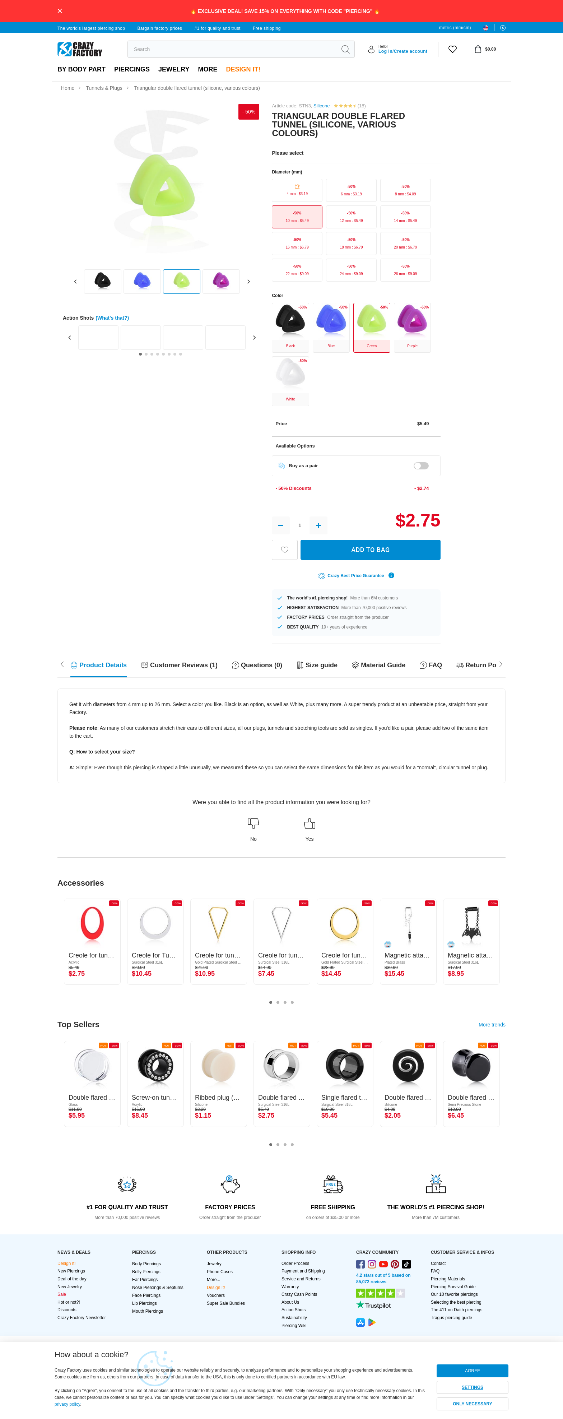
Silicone (321, 105)
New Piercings (71, 1271)
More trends (492, 1025)
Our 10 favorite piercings (454, 1294)
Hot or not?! (68, 1302)
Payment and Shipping (303, 1271)
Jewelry (173, 69)
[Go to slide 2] (146, 354)
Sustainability (294, 1317)
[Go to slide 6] (169, 354)
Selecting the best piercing (456, 1302)
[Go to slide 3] (151, 354)
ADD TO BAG (370, 549)
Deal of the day (72, 1278)
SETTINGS (472, 1387)
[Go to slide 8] (180, 354)
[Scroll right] (62, 663)
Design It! (243, 69)
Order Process (295, 1263)
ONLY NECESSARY (472, 1403)
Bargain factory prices (159, 28)
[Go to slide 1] (140, 354)
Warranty (290, 1286)
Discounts (66, 1309)
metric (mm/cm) (455, 27)
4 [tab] (292, 1002)
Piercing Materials (448, 1278)
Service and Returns (301, 1278)
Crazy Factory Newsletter (81, 1317)
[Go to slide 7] (174, 354)
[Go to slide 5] (163, 354)
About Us (290, 1302)
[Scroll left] (501, 663)
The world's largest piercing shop (91, 28)
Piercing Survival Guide (453, 1286)
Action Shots (294, 1309)
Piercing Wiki (294, 1325)
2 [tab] (278, 1002)
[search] (232, 49)
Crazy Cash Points (299, 1294)
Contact (438, 1263)
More (207, 69)
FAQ (435, 1271)
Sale (61, 1294)
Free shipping (267, 28)
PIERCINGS (132, 69)
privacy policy (67, 1404)
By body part (81, 69)
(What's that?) (112, 318)
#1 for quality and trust (217, 28)
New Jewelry (69, 1286)
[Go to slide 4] (157, 354)
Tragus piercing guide (451, 1317)
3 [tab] (285, 1002)
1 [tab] (270, 1002)
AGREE (472, 1370)
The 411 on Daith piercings (456, 1309)
